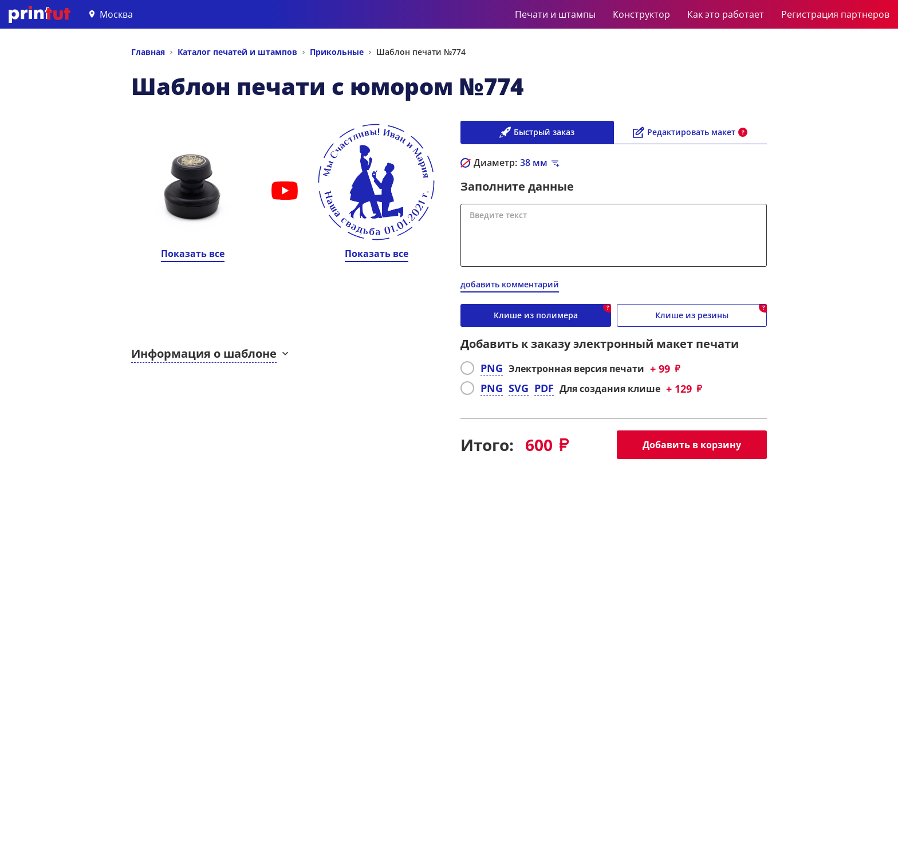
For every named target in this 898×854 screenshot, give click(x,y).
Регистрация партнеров (835, 14)
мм (534, 162)
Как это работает (725, 14)
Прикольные (337, 51)
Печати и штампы (555, 14)
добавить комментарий (509, 284)
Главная (148, 51)
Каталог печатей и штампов (237, 51)
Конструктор (641, 14)
